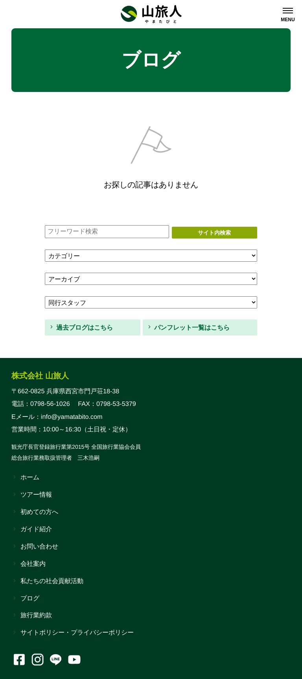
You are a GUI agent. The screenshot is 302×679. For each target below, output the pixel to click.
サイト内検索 (214, 232)
